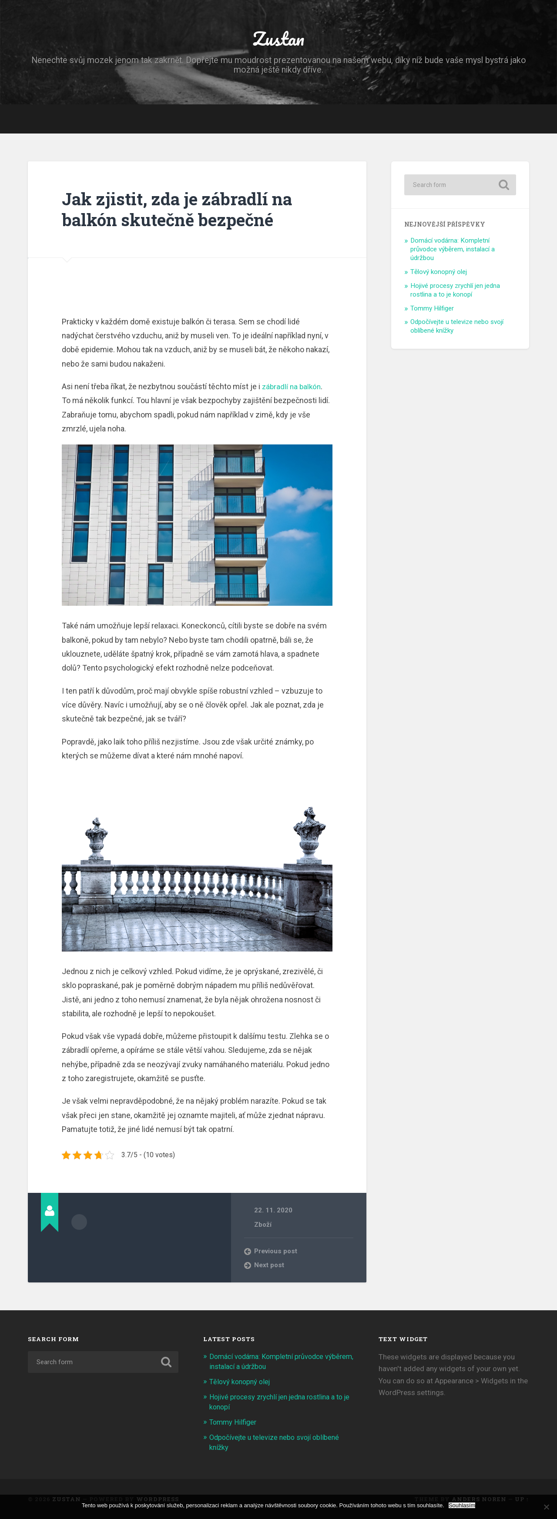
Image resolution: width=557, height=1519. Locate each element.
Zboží (263, 1227)
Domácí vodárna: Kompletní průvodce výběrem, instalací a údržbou (452, 251)
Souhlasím (462, 1505)
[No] (546, 1506)
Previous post (276, 1254)
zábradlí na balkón (292, 389)
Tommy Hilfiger (432, 310)
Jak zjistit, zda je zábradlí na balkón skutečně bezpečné (182, 211)
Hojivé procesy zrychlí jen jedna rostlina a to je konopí (455, 292)
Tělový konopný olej (438, 274)
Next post (269, 1268)
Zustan (278, 38)
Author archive (79, 1224)
